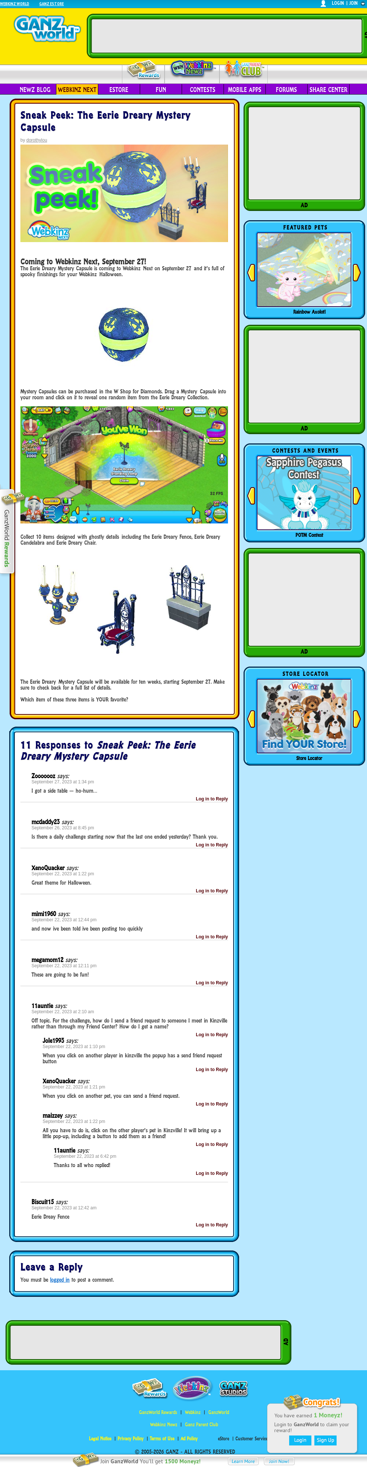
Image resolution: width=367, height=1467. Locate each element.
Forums (286, 89)
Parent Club (243, 69)
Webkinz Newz (192, 69)
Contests (202, 89)
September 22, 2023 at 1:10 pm (74, 1046)
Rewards (144, 69)
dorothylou (36, 140)
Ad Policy (189, 1438)
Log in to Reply (212, 799)
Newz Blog (35, 89)
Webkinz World (14, 3)
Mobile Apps (244, 89)
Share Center (328, 89)
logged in (60, 1279)
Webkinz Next (77, 89)
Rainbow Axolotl (309, 312)
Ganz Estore (51, 3)
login (338, 3)
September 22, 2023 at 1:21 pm (74, 1087)
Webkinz (193, 1412)
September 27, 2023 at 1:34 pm (63, 781)
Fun (161, 89)
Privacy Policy (130, 1438)
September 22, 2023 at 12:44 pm (64, 919)
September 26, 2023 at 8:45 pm (63, 827)
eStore (118, 89)
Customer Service (251, 1438)
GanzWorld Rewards (158, 1412)
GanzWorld (218, 1412)
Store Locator (309, 758)
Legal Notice (100, 1438)
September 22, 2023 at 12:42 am (64, 1207)
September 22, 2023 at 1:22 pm (63, 873)
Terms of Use (162, 1438)
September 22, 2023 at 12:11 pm (64, 965)
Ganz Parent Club (201, 1424)
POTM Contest (309, 535)
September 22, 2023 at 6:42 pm (85, 1156)
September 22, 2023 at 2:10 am (63, 1011)
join (354, 3)
